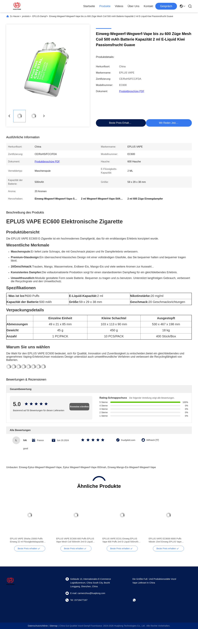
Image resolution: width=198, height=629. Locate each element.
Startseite (89, 6)
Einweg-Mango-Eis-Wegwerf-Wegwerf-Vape (132, 467)
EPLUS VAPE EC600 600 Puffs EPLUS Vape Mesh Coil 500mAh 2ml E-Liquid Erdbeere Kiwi (75, 540)
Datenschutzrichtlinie (38, 626)
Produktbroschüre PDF (131, 91)
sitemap (53, 626)
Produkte (104, 6)
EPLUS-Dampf (39, 16)
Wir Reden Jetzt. (168, 123)
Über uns (133, 6)
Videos (119, 6)
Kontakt (148, 6)
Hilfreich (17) (152, 440)
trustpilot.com (128, 440)
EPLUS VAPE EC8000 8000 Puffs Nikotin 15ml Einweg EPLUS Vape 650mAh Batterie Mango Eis (165, 540)
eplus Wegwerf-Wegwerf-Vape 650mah (84, 467)
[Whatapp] (136, 600)
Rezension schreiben (79, 406)
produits (26, 16)
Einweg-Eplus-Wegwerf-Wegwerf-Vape (40, 467)
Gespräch (166, 6)
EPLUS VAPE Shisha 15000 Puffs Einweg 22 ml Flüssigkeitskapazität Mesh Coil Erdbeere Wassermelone (27, 540)
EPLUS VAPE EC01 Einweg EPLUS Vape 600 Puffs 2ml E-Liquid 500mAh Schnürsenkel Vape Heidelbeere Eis (120, 540)
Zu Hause (14, 16)
